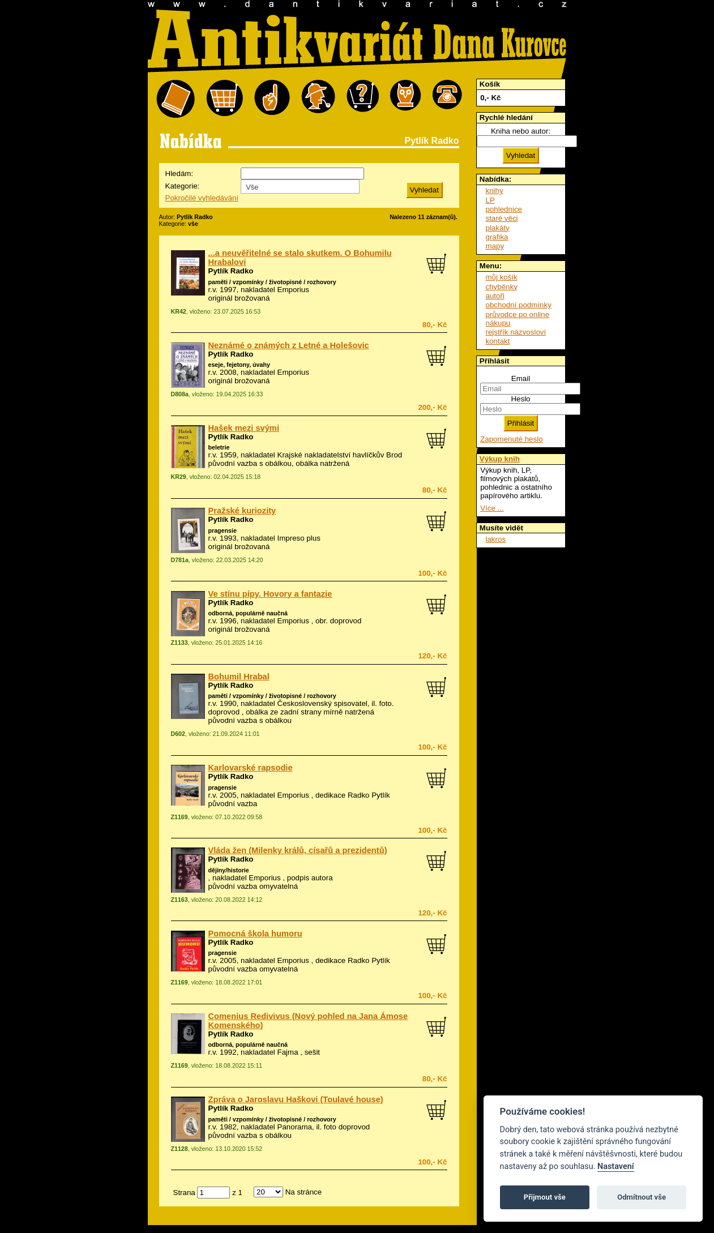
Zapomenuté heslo (511, 439)
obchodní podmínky (518, 305)
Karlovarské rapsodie (250, 767)
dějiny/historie (228, 870)
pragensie (222, 530)
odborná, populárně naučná (248, 613)
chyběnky (502, 286)
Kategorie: (182, 186)
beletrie (219, 447)
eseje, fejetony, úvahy (239, 364)
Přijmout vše (545, 1197)
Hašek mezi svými (243, 428)
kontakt (498, 341)
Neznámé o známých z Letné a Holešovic (288, 345)
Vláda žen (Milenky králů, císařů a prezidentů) (297, 850)
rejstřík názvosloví (516, 332)
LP (490, 200)
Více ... (491, 508)
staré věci (502, 218)
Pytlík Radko (231, 271)
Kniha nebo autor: (520, 131)
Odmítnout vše (641, 1197)
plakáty (498, 228)
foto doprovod (347, 1127)
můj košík (502, 277)
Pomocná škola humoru (255, 933)
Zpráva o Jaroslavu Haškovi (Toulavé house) (295, 1099)
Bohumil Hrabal (239, 676)
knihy (494, 190)
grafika (497, 237)
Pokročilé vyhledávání (202, 198)
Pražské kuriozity (242, 510)
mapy (495, 246)
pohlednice (504, 209)
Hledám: (179, 173)
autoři (495, 296)
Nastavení (615, 1166)
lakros (496, 539)
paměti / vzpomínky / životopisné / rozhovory (272, 282)
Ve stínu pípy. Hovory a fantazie (270, 593)
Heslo (520, 399)
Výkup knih (500, 459)
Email (520, 378)
